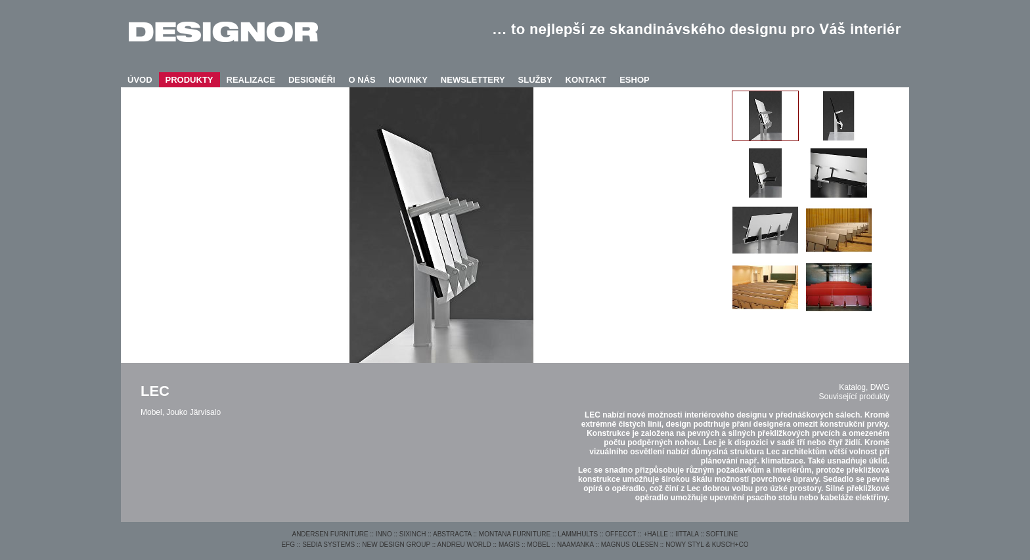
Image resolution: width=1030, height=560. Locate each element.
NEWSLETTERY (473, 80)
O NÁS (361, 80)
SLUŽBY (535, 80)
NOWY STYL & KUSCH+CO (706, 544)
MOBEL (538, 544)
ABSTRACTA (452, 534)
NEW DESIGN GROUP (396, 544)
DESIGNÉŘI (312, 80)
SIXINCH (412, 534)
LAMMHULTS (578, 534)
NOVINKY (408, 80)
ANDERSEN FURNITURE (330, 534)
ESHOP (634, 80)
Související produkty (854, 396)
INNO (384, 534)
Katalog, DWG (864, 387)
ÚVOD (139, 80)
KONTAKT (586, 80)
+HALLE (655, 534)
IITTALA (686, 534)
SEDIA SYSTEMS (328, 544)
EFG (288, 544)
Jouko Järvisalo (193, 412)
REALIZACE (251, 80)
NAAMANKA (575, 544)
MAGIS (509, 544)
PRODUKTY (189, 80)
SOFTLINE (722, 534)
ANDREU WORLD (464, 544)
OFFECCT (620, 534)
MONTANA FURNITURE (514, 534)
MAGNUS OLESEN (629, 544)
